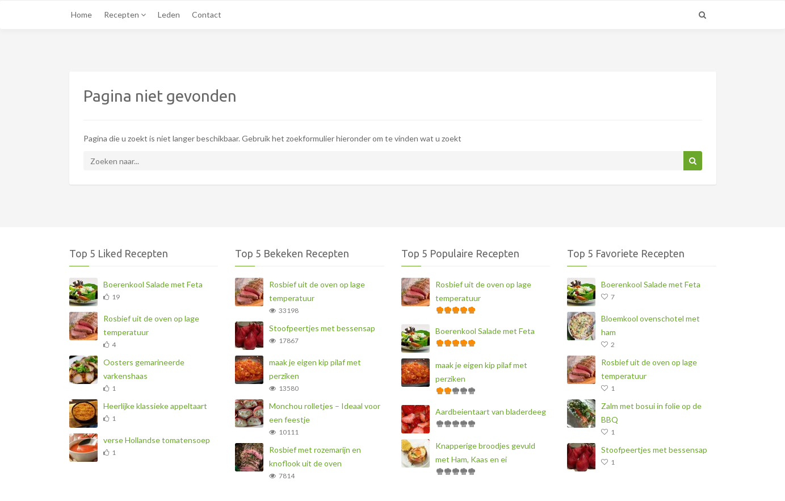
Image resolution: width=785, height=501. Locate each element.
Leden (169, 14)
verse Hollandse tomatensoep (156, 440)
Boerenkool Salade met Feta (153, 284)
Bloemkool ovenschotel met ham (650, 325)
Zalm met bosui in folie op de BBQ (651, 412)
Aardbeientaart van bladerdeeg (490, 411)
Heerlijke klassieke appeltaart (155, 406)
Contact (206, 14)
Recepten (125, 14)
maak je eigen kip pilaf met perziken (315, 369)
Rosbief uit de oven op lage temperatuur (151, 325)
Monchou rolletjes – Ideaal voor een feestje (324, 412)
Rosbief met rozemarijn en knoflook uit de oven (315, 456)
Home (81, 14)
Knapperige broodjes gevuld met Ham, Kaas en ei (485, 452)
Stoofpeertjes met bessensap (322, 328)
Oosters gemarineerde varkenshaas (143, 369)
